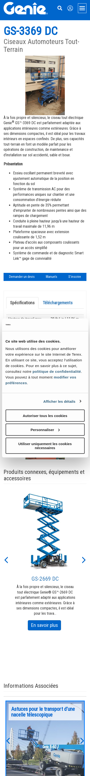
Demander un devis (22, 277)
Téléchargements (58, 302)
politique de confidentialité (57, 371)
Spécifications (22, 302)
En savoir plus (46, 626)
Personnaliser (45, 429)
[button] (6, 559)
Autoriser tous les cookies (45, 416)
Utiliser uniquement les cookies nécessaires (45, 446)
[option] (45, 560)
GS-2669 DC (45, 578)
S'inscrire (74, 277)
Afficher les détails (59, 401)
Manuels (51, 277)
